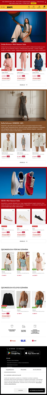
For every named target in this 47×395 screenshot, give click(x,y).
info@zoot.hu (21, 348)
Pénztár (44, 7)
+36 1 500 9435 (12, 348)
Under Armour (5, 72)
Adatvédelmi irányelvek (12, 364)
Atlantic (19, 310)
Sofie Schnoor (5, 153)
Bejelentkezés (39, 7)
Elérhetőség (9, 367)
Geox (3, 228)
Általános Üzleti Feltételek (13, 360)
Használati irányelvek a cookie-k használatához (18, 362)
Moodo (3, 271)
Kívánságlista (33, 7)
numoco (34, 271)
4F (2, 310)
